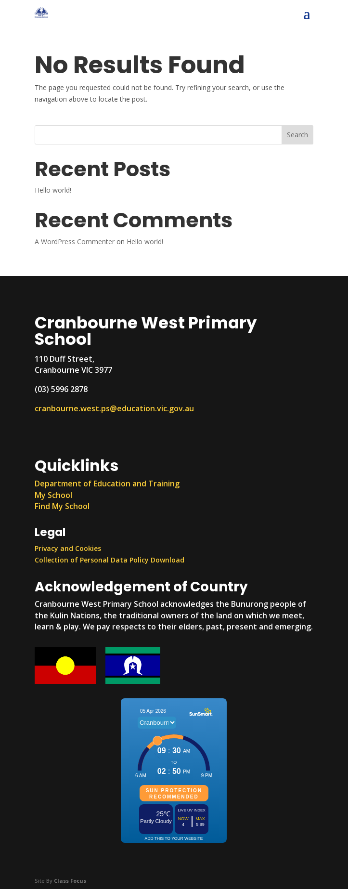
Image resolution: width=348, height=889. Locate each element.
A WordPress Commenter (75, 241)
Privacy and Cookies (68, 548)
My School (53, 495)
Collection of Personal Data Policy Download (109, 559)
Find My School (62, 506)
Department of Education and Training (107, 483)
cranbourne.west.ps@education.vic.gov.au (114, 408)
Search (297, 134)
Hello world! (53, 190)
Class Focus (70, 880)
